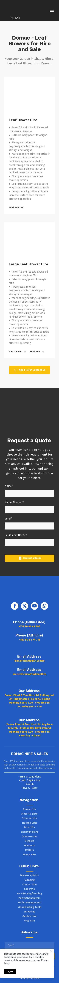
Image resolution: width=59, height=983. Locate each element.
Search (29, 784)
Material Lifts (29, 813)
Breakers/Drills (29, 875)
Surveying (29, 911)
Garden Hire (29, 916)
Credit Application (29, 780)
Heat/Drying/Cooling (29, 893)
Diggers (29, 840)
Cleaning (29, 879)
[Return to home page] (15, 8)
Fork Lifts (29, 827)
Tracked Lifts (29, 822)
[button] (16, 207)
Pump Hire (29, 854)
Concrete (29, 888)
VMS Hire (29, 920)
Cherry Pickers (29, 831)
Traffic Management (29, 902)
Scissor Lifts (29, 818)
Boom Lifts (29, 809)
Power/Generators (29, 898)
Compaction (29, 884)
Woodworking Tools (29, 907)
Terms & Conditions (29, 776)
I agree (10, 971)
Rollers (29, 850)
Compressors (30, 836)
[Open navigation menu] (52, 10)
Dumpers (29, 845)
